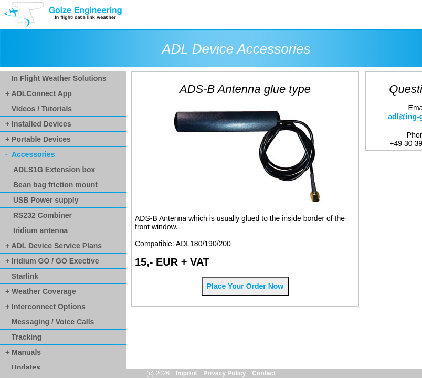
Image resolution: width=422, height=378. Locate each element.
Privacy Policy (224, 373)
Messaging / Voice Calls (49, 322)
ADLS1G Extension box (54, 169)
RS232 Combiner (42, 215)
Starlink (21, 276)
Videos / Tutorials (38, 108)
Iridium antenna (40, 230)
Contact (264, 373)
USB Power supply (45, 200)
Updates (22, 367)
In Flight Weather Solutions (56, 78)
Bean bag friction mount (55, 185)
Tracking (23, 337)
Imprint (186, 373)
